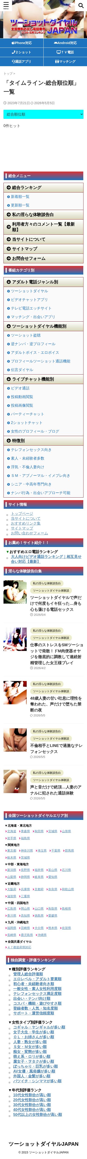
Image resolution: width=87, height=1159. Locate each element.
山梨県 (11, 877)
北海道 (11, 831)
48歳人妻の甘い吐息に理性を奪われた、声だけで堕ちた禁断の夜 (56, 704)
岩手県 (11, 838)
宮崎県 (25, 928)
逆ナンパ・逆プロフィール (33, 344)
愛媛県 (52, 915)
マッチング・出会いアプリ (33, 317)
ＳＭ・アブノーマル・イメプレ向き (40, 476)
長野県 (25, 870)
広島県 (11, 908)
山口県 (39, 908)
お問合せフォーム (26, 258)
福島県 (25, 838)
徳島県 (39, 915)
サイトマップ (22, 249)
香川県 (11, 915)
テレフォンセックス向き (31, 450)
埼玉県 (42, 850)
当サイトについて (26, 239)
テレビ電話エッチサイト (31, 308)
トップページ (22, 514)
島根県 (66, 908)
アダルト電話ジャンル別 (32, 282)
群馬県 (69, 850)
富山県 (52, 870)
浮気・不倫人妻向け (27, 467)
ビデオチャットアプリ (29, 300)
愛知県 (52, 877)
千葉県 (55, 850)
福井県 (39, 870)
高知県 (25, 915)
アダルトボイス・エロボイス (35, 352)
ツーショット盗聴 (26, 335)
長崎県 (11, 935)
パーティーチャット (27, 414)
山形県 (66, 831)
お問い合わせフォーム (29, 533)
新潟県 (11, 870)
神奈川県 (27, 850)
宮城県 (52, 831)
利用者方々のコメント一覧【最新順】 (41, 227)
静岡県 (25, 877)
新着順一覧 (20, 197)
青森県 (25, 831)
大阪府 (11, 889)
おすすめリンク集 (26, 523)
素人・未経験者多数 (27, 458)
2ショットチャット (27, 423)
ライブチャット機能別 (30, 379)
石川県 (66, 870)
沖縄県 (42, 935)
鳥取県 (52, 908)
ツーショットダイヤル (29, 291)
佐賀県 (66, 928)
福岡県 (11, 928)
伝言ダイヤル (22, 370)
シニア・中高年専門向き (31, 484)
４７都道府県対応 (19, 947)
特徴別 (16, 440)
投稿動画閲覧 (22, 397)
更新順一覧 (20, 205)
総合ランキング (24, 187)
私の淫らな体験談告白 (30, 214)
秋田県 (39, 831)
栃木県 (11, 857)
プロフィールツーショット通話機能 (40, 361)
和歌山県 (68, 889)
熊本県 (52, 928)
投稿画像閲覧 (22, 405)
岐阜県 (39, 877)
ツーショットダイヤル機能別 (36, 326)
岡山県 (25, 908)
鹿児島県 (27, 935)
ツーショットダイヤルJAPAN (44, 1144)
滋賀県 (11, 896)
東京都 (11, 850)
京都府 (39, 889)
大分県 (39, 928)
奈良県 (52, 889)
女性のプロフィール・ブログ (35, 431)
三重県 (25, 896)
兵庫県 (25, 889)
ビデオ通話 (20, 388)
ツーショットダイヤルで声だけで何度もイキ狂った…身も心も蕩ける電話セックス (55, 603)
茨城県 (25, 857)
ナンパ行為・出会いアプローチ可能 (40, 493)
